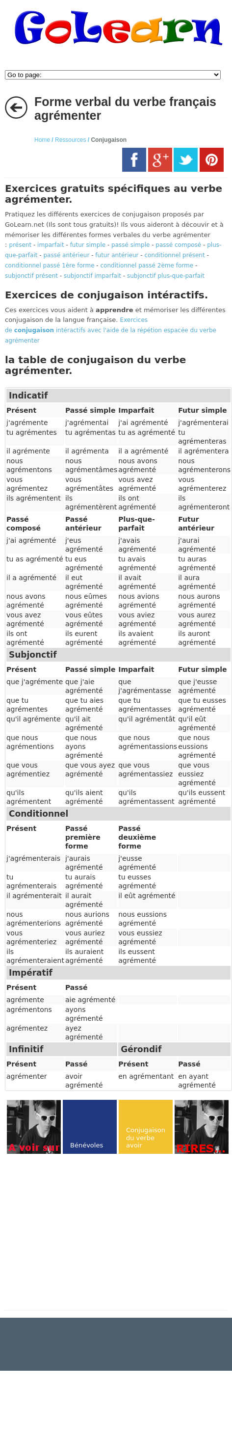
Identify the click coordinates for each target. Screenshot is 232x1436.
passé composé (178, 244)
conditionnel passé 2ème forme (147, 265)
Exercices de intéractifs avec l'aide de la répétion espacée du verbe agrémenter (110, 330)
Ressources (70, 139)
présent (20, 244)
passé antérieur (66, 255)
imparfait (50, 244)
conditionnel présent (174, 255)
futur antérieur (116, 255)
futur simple (88, 244)
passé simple (130, 244)
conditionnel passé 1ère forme (50, 265)
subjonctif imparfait (92, 275)
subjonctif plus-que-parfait (166, 275)
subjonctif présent (31, 275)
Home (42, 139)
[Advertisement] (87, 1233)
